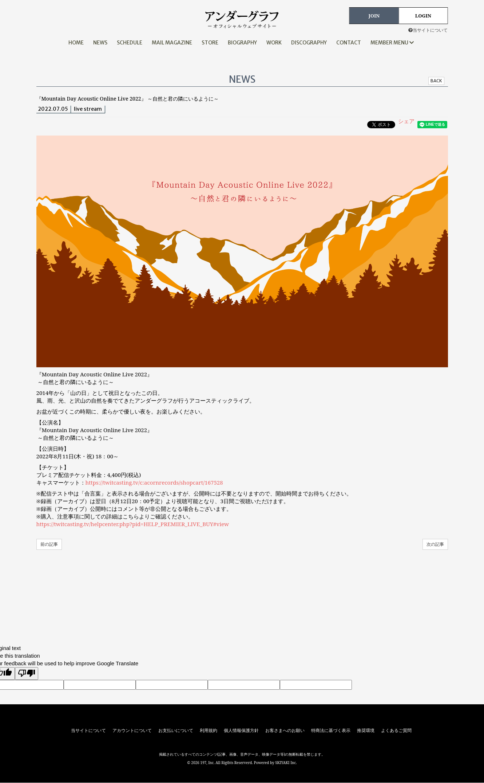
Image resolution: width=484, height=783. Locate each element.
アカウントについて (132, 730)
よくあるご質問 (396, 730)
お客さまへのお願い (285, 730)
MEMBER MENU (392, 42)
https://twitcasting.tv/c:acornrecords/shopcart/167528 (154, 482)
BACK (436, 80)
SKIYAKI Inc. (286, 762)
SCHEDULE (129, 42)
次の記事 (435, 544)
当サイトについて (428, 30)
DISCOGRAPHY (309, 42)
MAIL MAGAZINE (172, 42)
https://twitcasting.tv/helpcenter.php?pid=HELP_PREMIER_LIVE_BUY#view (132, 524)
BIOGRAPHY (242, 42)
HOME (76, 42)
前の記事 (49, 544)
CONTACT (348, 42)
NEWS (100, 42)
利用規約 (208, 730)
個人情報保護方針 (241, 730)
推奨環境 (365, 730)
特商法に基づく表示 (330, 730)
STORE (210, 42)
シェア (406, 121)
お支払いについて (175, 730)
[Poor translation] (26, 673)
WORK (274, 42)
